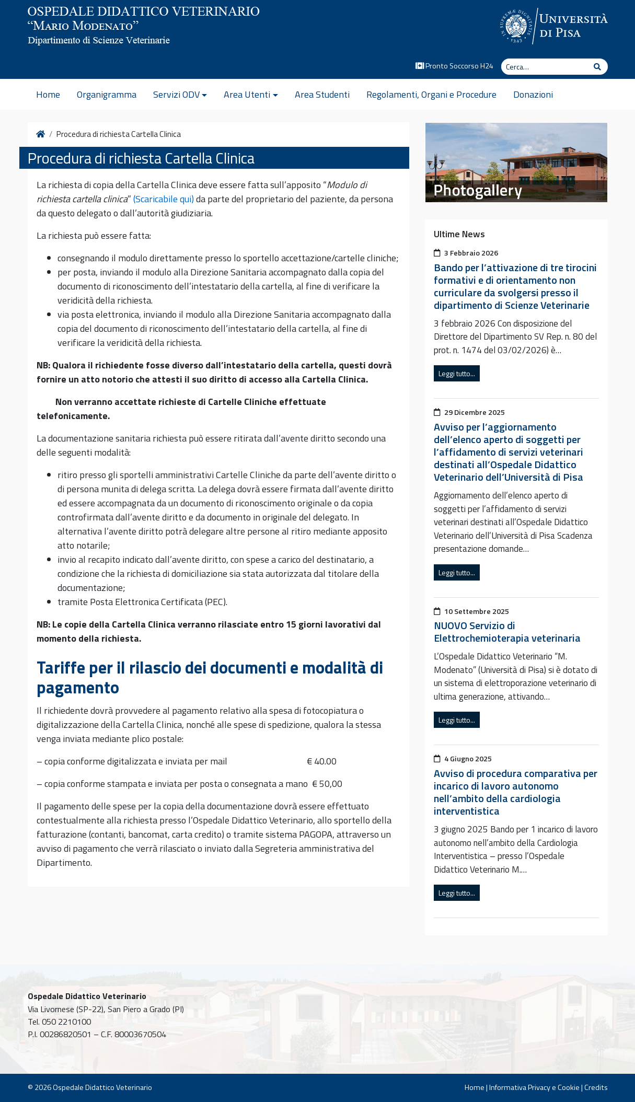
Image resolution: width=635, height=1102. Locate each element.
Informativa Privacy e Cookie (534, 1087)
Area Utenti (247, 94)
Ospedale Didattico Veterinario (102, 1087)
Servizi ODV (176, 94)
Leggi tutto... (456, 373)
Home (48, 94)
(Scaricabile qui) (163, 199)
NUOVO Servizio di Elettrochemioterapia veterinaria (507, 631)
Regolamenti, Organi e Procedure (431, 94)
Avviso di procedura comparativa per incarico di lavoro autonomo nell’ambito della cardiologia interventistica (515, 792)
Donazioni (533, 94)
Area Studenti (322, 94)
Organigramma (106, 94)
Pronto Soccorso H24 (454, 66)
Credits (596, 1087)
